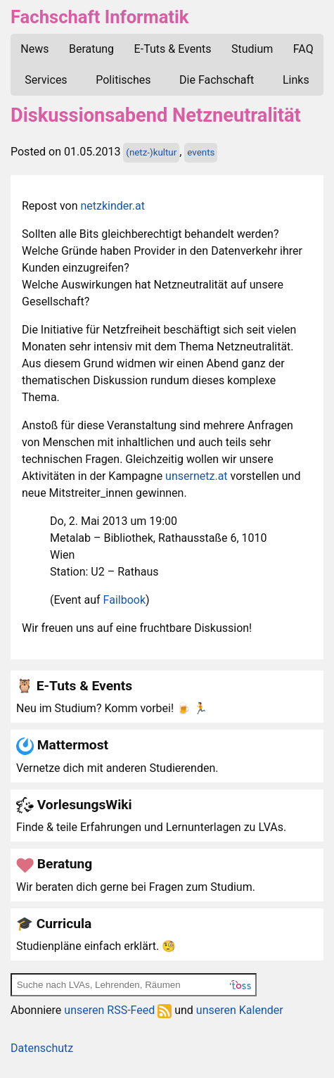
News (34, 49)
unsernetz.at (196, 476)
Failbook (124, 600)
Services (46, 80)
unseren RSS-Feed (118, 1010)
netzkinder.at (112, 206)
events (200, 152)
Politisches (123, 80)
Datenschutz (42, 1048)
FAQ (303, 49)
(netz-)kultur (151, 152)
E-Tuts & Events (173, 49)
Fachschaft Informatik (99, 16)
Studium (252, 49)
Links (296, 80)
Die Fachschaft (216, 80)
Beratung (91, 49)
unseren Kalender (239, 1010)
